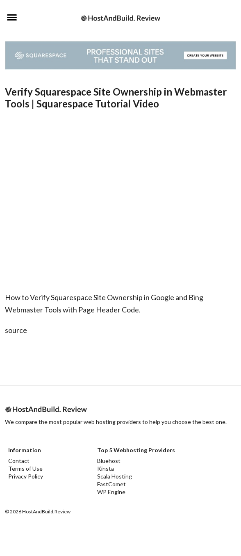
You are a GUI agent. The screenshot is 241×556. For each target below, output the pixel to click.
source (16, 330)
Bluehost (108, 460)
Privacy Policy (25, 476)
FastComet (111, 484)
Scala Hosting (114, 476)
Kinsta (105, 468)
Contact (19, 460)
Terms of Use (25, 468)
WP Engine (111, 491)
